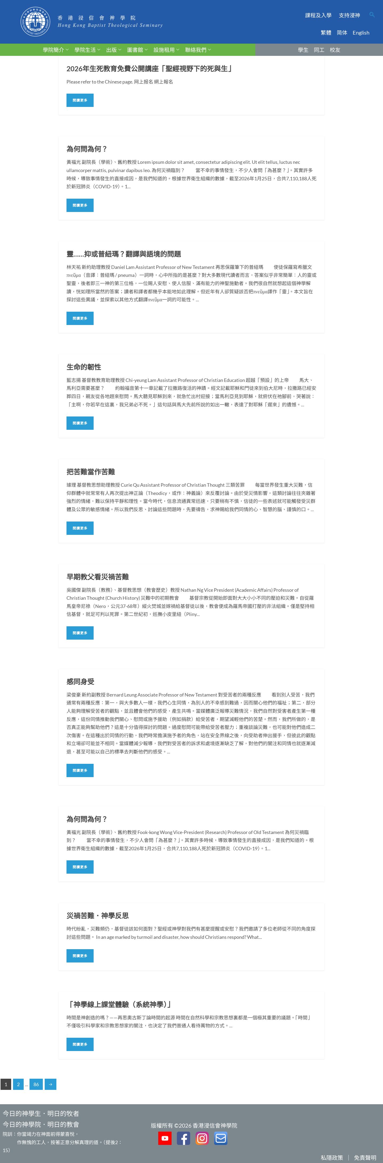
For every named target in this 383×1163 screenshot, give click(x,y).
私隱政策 (332, 1157)
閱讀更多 (80, 100)
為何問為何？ (87, 149)
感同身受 (80, 681)
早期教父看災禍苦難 (97, 577)
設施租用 (166, 50)
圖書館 (137, 50)
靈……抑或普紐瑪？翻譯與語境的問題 (123, 254)
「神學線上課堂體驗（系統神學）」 (120, 1004)
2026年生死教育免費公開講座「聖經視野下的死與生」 (150, 68)
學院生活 (87, 50)
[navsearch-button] (372, 15)
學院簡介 (56, 50)
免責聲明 (365, 1157)
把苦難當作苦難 (90, 472)
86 (36, 1084)
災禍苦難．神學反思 (97, 915)
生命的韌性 (83, 367)
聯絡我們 (198, 50)
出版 (113, 50)
